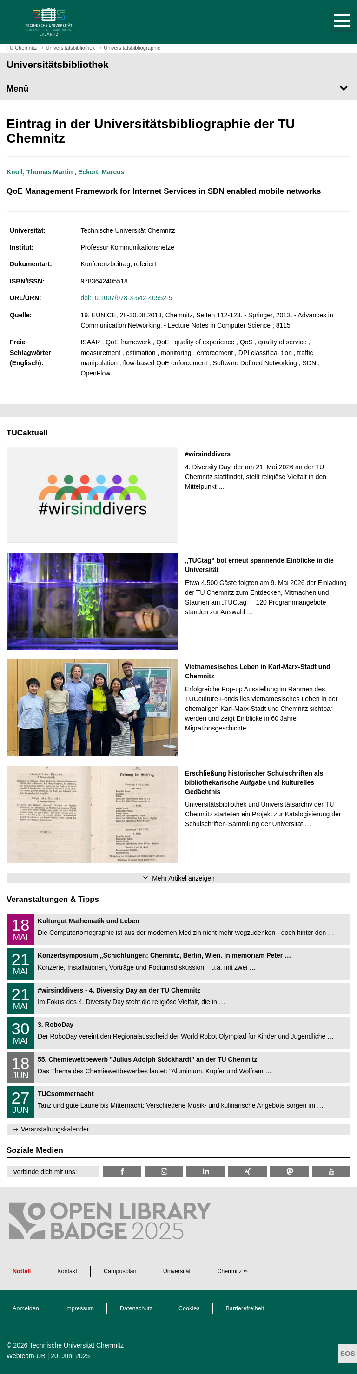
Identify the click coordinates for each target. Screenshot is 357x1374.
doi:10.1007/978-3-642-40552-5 (126, 298)
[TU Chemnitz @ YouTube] (331, 1171)
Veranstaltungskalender (55, 1129)
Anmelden (26, 1308)
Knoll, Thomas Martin (40, 172)
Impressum (79, 1308)
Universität (177, 1271)
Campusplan (120, 1271)
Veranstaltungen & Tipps (53, 899)
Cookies (189, 1308)
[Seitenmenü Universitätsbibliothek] (178, 88)
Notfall (22, 1271)
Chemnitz (229, 1271)
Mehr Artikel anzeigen (183, 878)
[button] (333, 22)
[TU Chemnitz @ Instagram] (164, 1171)
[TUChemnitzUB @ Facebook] (122, 1171)
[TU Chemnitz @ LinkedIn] (205, 1171)
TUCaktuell (27, 432)
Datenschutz (136, 1308)
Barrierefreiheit (245, 1308)
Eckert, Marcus (101, 172)
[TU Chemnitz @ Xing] (247, 1171)
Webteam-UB (26, 1356)
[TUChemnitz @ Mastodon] (289, 1171)
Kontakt (67, 1271)
